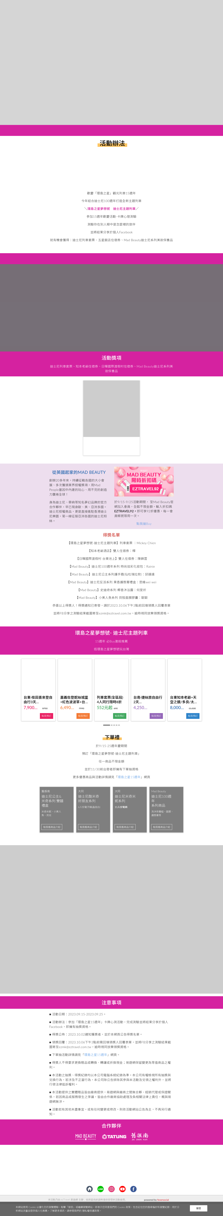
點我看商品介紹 (51, 827)
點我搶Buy (144, 524)
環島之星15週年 (129, 777)
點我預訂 (46, 715)
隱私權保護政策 (90, 1210)
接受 (198, 1208)
